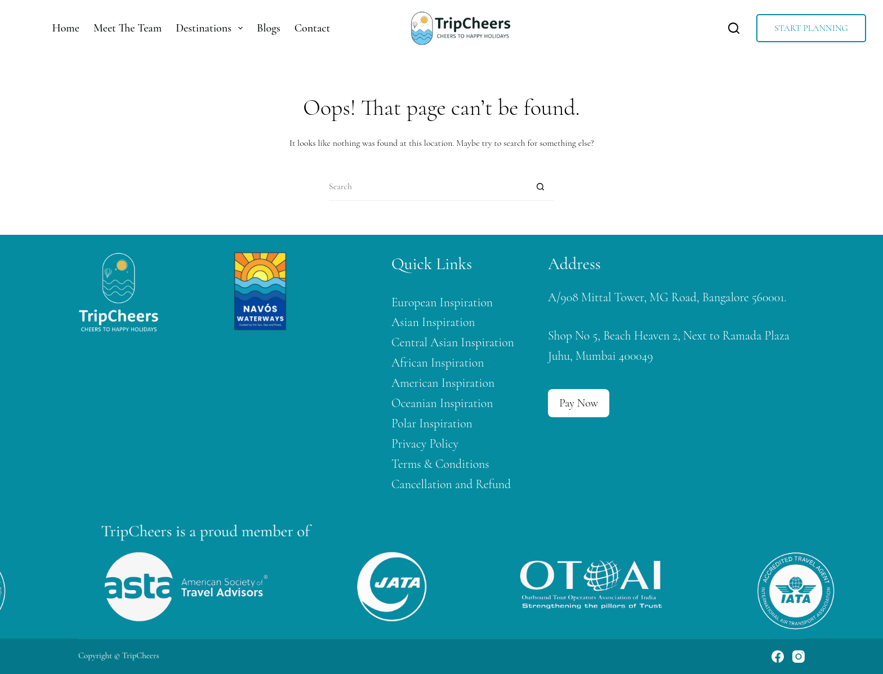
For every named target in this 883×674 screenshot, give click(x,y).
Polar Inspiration (431, 423)
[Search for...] (427, 187)
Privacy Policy (424, 443)
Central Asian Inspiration (452, 342)
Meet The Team (127, 28)
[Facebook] (777, 656)
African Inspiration (437, 362)
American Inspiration (442, 383)
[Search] (733, 28)
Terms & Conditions (440, 464)
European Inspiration (442, 302)
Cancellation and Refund (451, 484)
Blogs (268, 28)
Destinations (211, 28)
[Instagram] (798, 656)
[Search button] (540, 187)
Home (65, 28)
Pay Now (578, 403)
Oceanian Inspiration (442, 403)
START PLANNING (811, 28)
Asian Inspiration (433, 322)
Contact (313, 28)
